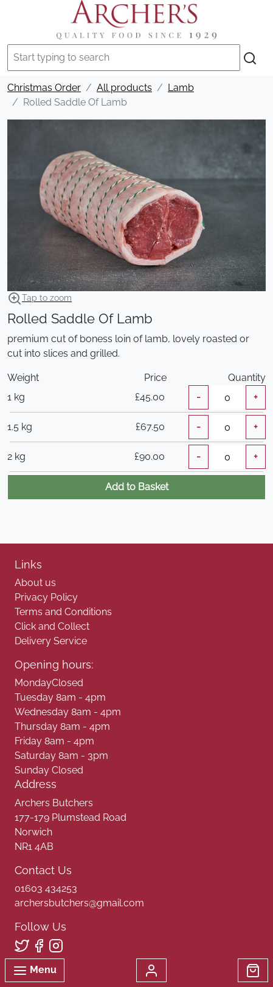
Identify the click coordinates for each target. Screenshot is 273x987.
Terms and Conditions (63, 612)
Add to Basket (136, 487)
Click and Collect (52, 626)
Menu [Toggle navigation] (35, 970)
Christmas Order (44, 87)
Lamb (181, 87)
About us (35, 582)
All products (124, 87)
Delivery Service (51, 641)
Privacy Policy (46, 597)
